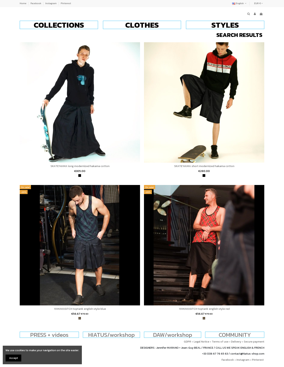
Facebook (36, 3)
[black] (79, 175)
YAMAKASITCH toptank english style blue (80, 309)
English (239, 3)
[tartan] (79, 318)
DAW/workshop (172, 334)
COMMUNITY (235, 334)
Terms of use (220, 342)
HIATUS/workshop (111, 334)
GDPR (187, 342)
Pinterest (66, 3)
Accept (13, 358)
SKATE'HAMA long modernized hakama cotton (79, 166)
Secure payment (254, 342)
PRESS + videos (49, 334)
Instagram (51, 3)
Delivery (236, 342)
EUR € (258, 3)
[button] (59, 25)
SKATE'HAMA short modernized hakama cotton (204, 166)
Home (23, 3)
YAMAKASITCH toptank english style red (204, 309)
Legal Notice (201, 342)
